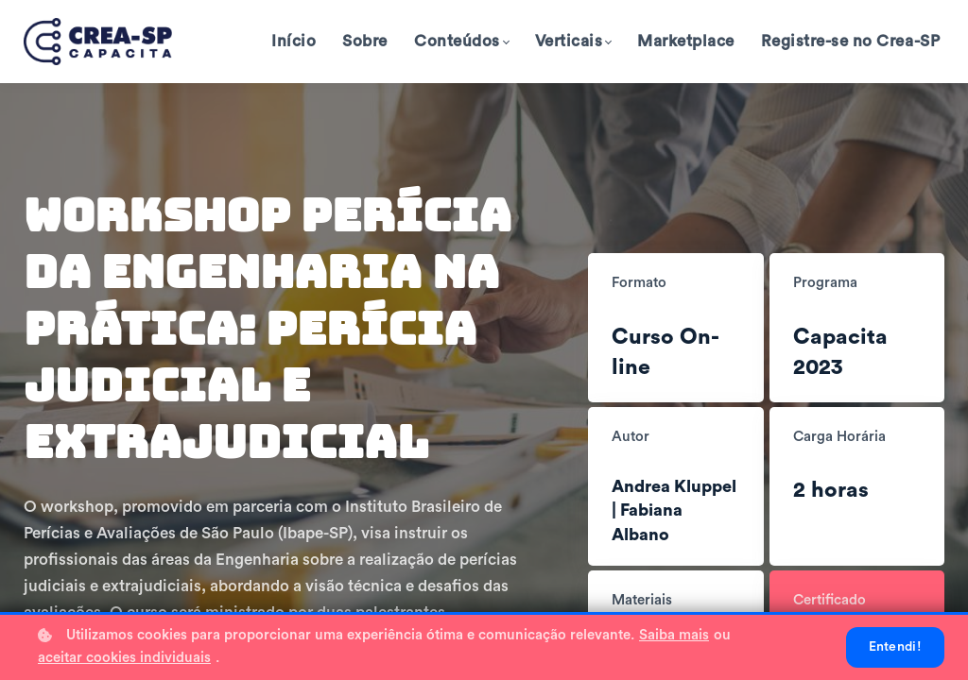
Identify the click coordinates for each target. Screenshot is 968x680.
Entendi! (895, 647)
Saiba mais (674, 635)
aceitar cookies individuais (124, 658)
